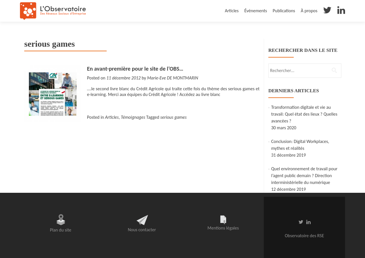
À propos (309, 10)
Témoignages (133, 117)
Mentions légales (223, 228)
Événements (255, 10)
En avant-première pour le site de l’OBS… (135, 68)
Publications (284, 10)
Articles (231, 10)
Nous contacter (142, 229)
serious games (173, 117)
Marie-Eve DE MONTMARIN (172, 78)
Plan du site (60, 230)
